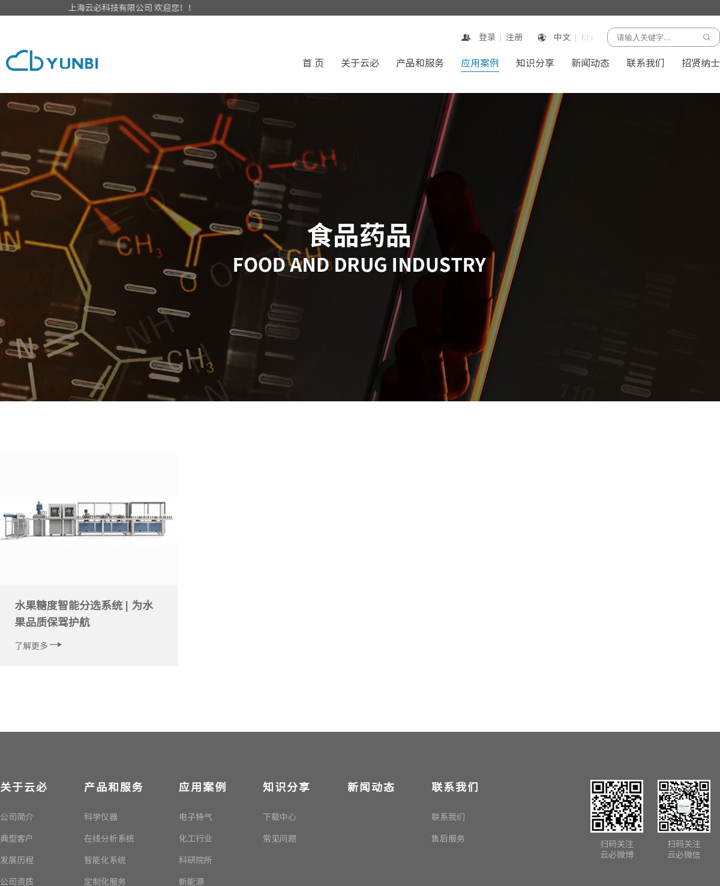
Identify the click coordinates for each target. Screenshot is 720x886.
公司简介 (17, 817)
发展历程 (17, 860)
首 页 (313, 63)
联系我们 (645, 63)
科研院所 (195, 860)
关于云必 (360, 63)
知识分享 (535, 63)
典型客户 (17, 838)
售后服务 (448, 838)
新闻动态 (590, 63)
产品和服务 (420, 63)
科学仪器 (101, 817)
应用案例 (480, 63)
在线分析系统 (109, 838)
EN (587, 37)
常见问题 (279, 838)
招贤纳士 (701, 63)
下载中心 (279, 817)
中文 (562, 37)
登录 (486, 37)
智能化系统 (105, 860)
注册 (514, 37)
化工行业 (195, 838)
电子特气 (195, 817)
